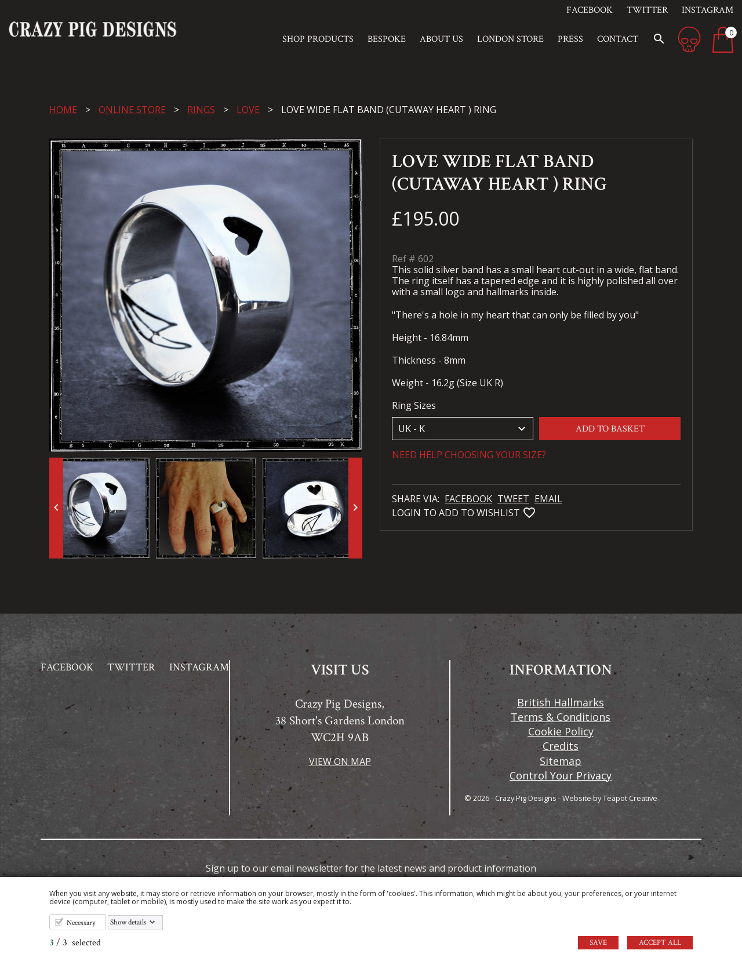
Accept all (660, 943)
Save (598, 943)
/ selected (75, 943)
